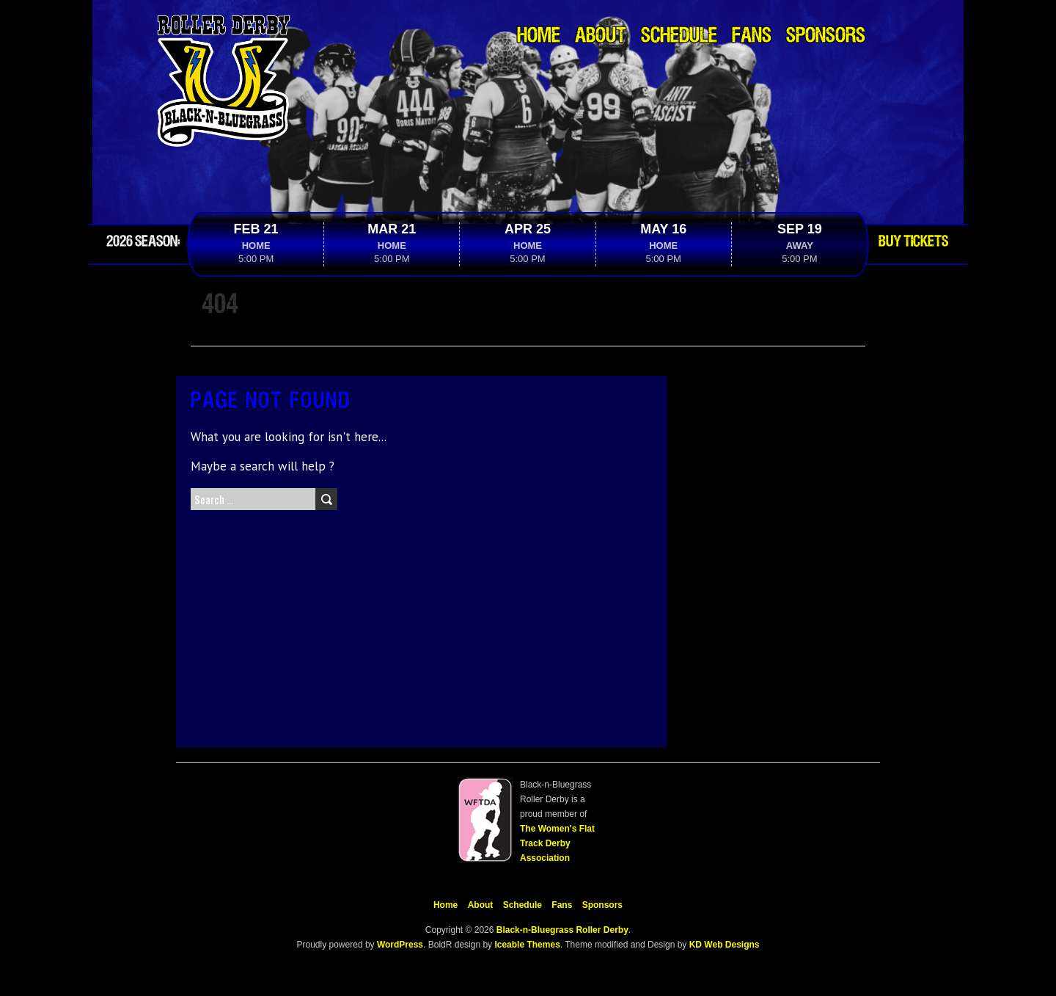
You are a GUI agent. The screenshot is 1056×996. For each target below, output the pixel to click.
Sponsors (825, 36)
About (600, 36)
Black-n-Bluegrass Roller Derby (562, 930)
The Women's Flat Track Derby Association (557, 843)
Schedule (679, 36)
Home (538, 36)
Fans (751, 36)
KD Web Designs (724, 944)
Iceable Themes (527, 944)
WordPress (399, 944)
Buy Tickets (913, 241)
